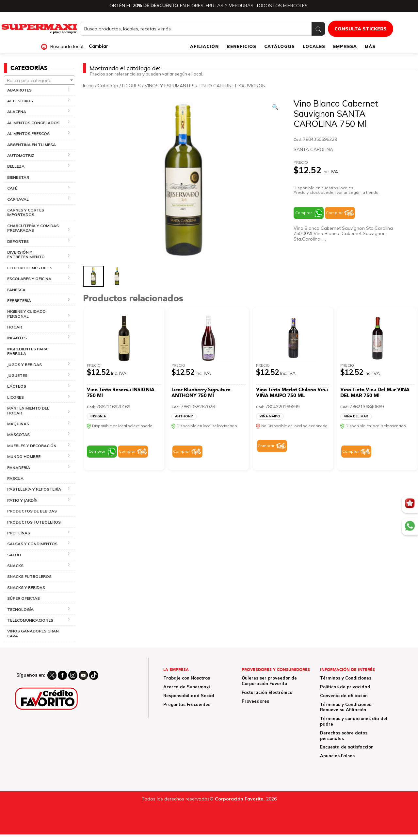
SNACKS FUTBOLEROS (29, 576)
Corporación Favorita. (240, 799)
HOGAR (14, 327)
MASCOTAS (18, 434)
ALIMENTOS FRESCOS (28, 133)
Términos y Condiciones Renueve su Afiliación (345, 707)
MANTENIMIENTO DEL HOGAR (28, 410)
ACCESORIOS (20, 100)
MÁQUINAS (18, 423)
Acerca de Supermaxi (186, 686)
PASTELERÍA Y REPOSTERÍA (34, 489)
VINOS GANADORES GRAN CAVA (33, 633)
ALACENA (16, 111)
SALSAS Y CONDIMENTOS (32, 543)
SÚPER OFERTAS (23, 598)
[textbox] (39, 80)
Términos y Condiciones (345, 677)
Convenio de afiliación (344, 695)
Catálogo (108, 86)
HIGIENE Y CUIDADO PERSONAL (26, 313)
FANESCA (16, 289)
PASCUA (15, 478)
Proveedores (255, 701)
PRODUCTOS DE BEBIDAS (32, 511)
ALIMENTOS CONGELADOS (33, 122)
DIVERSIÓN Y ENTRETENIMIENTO (26, 254)
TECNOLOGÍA (20, 609)
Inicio (88, 86)
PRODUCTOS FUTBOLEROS (34, 522)
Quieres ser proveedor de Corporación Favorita (269, 680)
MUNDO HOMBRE (23, 456)
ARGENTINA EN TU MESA (31, 144)
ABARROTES (19, 90)
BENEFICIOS (241, 46)
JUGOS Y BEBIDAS (24, 364)
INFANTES (17, 337)
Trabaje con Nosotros (186, 677)
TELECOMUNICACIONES (30, 620)
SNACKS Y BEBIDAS (26, 587)
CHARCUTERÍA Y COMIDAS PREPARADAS (33, 228)
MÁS (370, 46)
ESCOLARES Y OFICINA (29, 278)
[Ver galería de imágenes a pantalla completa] (275, 107)
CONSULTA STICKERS (360, 29)
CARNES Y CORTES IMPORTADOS (25, 212)
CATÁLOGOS (279, 46)
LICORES (15, 397)
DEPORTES (18, 241)
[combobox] (39, 80)
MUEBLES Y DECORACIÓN (31, 445)
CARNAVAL (18, 199)
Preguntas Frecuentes (186, 704)
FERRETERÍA (19, 300)
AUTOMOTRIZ (20, 155)
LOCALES (314, 46)
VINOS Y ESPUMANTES (170, 86)
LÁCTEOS (16, 386)
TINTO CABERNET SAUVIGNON (232, 86)
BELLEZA (15, 166)
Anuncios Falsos (337, 755)
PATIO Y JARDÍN (22, 500)
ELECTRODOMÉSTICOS (29, 267)
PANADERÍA (18, 467)
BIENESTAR (18, 177)
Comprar (303, 212)
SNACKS (15, 565)
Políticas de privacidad (345, 686)
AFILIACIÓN (204, 46)
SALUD (14, 554)
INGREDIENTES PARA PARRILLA (27, 351)
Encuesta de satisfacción (347, 746)
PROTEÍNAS (18, 532)
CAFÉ (12, 188)
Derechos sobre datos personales (343, 735)
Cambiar (98, 46)
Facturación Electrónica (267, 692)
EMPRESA (345, 46)
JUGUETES (17, 375)
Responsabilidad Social (188, 695)
